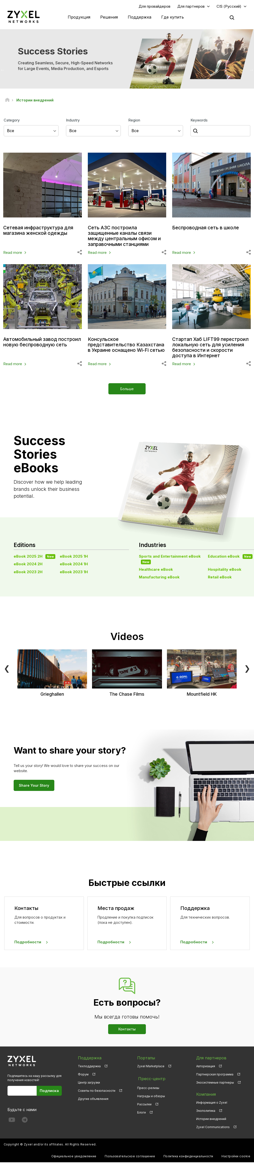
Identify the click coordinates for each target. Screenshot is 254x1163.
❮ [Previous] (7, 668)
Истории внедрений (211, 1119)
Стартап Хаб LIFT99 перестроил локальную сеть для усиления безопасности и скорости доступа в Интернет (209, 348)
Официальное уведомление (73, 1157)
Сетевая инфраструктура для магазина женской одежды (40, 231)
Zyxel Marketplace (150, 1066)
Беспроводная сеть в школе (206, 228)
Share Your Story (34, 786)
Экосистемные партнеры (215, 1083)
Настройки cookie (236, 1157)
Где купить (172, 17)
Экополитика (205, 1111)
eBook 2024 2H (28, 564)
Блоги (141, 1111)
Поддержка (139, 17)
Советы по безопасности (96, 1091)
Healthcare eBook (156, 570)
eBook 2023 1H (74, 572)
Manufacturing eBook (159, 577)
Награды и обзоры (151, 1095)
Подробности (27, 942)
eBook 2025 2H (34, 556)
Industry (73, 120)
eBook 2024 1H (74, 564)
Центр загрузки (89, 1083)
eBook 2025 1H (74, 556)
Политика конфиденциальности (188, 1157)
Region (134, 120)
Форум (83, 1075)
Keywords (199, 120)
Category (12, 120)
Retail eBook (220, 577)
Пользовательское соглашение (130, 1157)
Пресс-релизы (148, 1087)
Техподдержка (89, 1066)
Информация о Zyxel (211, 1103)
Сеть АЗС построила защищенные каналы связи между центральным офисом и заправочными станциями (126, 236)
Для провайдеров (154, 6)
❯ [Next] (247, 668)
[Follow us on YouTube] (11, 1121)
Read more (12, 253)
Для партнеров (191, 6)
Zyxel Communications (213, 1127)
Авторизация (205, 1066)
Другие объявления (93, 1099)
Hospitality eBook (224, 570)
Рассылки (144, 1103)
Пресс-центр (150, 1078)
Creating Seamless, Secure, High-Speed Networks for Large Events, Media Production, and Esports (65, 66)
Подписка (49, 1091)
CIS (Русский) (229, 6)
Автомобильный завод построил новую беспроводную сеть (31, 345)
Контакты (127, 1029)
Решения (109, 17)
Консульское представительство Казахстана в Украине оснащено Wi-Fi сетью (115, 348)
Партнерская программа (214, 1075)
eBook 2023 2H (28, 572)
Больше (127, 389)
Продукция (79, 17)
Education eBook (230, 556)
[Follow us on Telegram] (25, 1121)
